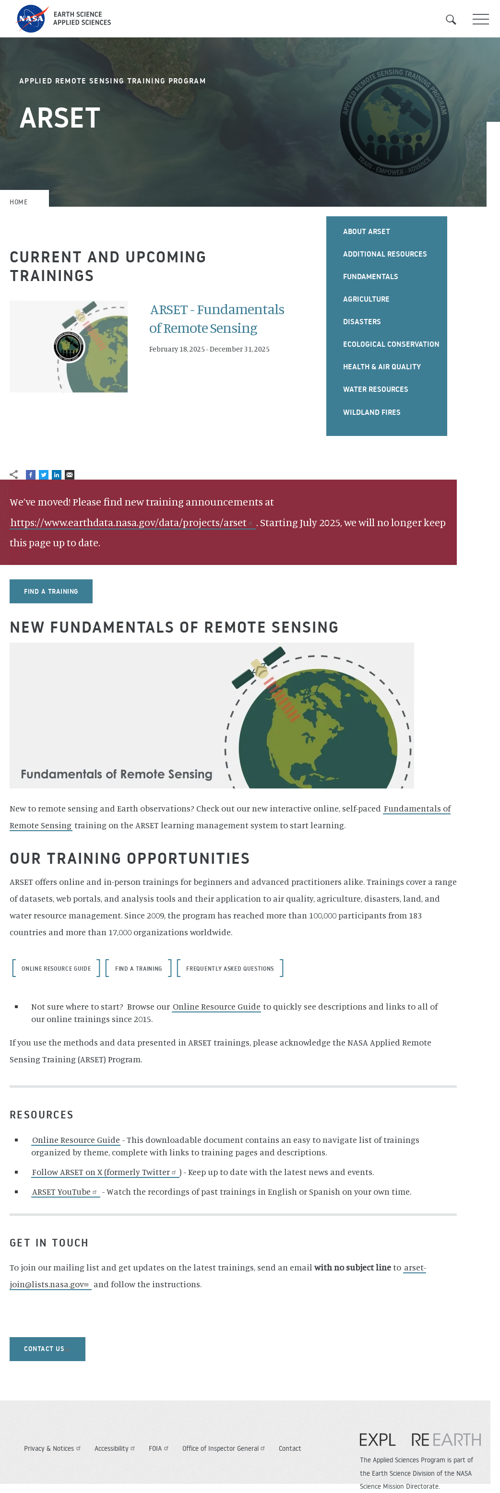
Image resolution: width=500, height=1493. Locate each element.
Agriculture (366, 299)
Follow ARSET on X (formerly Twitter (105, 1171)
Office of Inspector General (225, 1448)
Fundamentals (370, 276)
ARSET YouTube (66, 1191)
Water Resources (375, 389)
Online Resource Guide (56, 968)
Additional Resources (385, 253)
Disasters (362, 321)
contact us (47, 1348)
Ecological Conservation (391, 344)
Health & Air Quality (382, 366)
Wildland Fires (372, 412)
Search (457, 19)
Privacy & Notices (53, 1448)
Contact (290, 1448)
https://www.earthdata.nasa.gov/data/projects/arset (133, 522)
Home (18, 202)
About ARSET (366, 231)
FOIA (160, 1448)
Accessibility (116, 1448)
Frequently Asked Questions (230, 968)
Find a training (51, 591)
